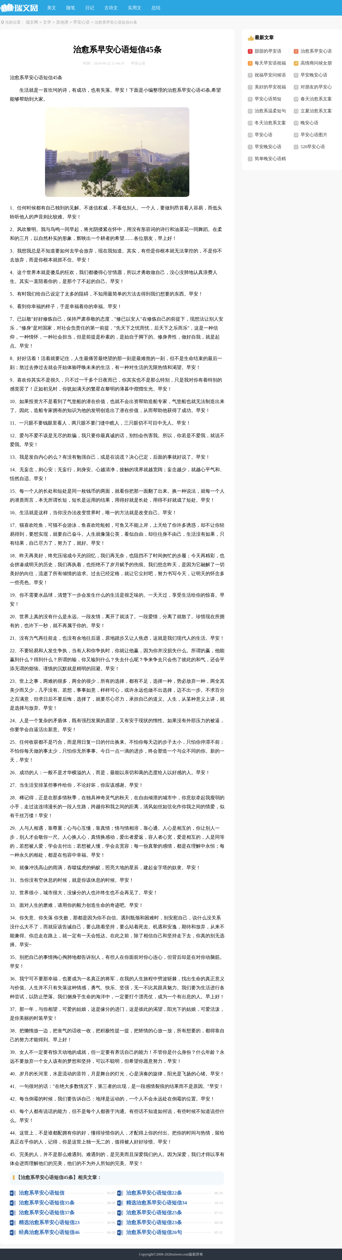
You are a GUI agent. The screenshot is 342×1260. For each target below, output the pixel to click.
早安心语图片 (314, 134)
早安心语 (81, 22)
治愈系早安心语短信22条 (154, 1193)
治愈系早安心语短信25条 (154, 1212)
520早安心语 (313, 146)
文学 (47, 22)
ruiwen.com (180, 1254)
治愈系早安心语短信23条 (154, 1222)
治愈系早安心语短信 (41, 1193)
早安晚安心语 (314, 75)
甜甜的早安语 (268, 51)
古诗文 (111, 7)
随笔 (70, 7)
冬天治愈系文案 (270, 122)
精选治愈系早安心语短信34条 (156, 1203)
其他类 (62, 22)
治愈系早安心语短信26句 (154, 1232)
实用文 (134, 7)
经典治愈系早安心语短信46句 (49, 1232)
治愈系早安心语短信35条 (47, 1203)
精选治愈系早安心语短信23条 (49, 1222)
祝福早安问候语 (270, 75)
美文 (51, 7)
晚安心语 (309, 122)
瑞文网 (32, 22)
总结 (155, 7)
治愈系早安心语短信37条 (47, 1212)
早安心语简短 (268, 99)
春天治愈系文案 (316, 99)
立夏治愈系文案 (316, 110)
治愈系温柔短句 (270, 110)
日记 (89, 7)
